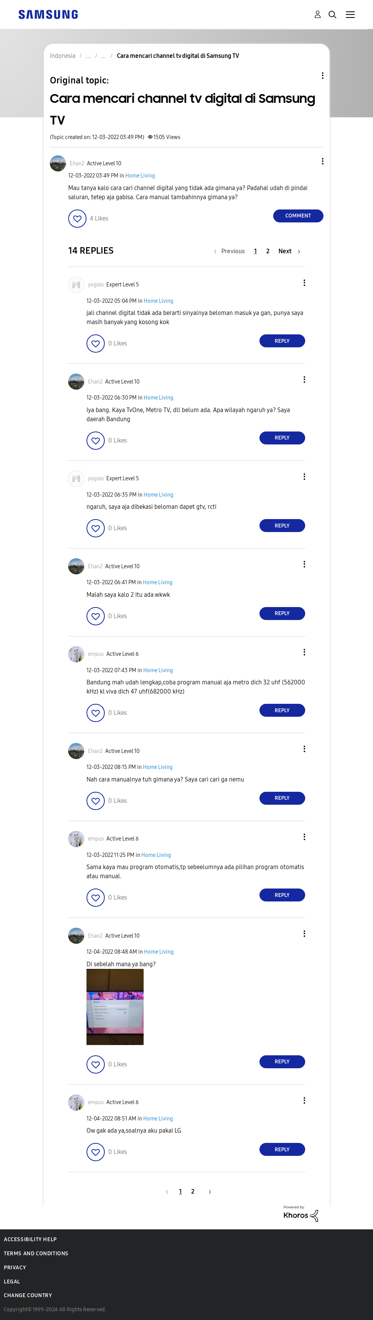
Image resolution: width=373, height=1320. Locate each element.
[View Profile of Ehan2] (77, 163)
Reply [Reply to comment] (282, 341)
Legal (12, 1281)
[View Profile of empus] (96, 654)
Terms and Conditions (36, 1253)
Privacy (15, 1267)
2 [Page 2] (267, 251)
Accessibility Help (30, 1239)
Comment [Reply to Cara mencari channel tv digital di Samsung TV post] (298, 216)
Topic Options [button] (309, 76)
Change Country (28, 1295)
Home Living (140, 176)
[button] (309, 161)
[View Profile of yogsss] (96, 284)
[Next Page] (289, 251)
